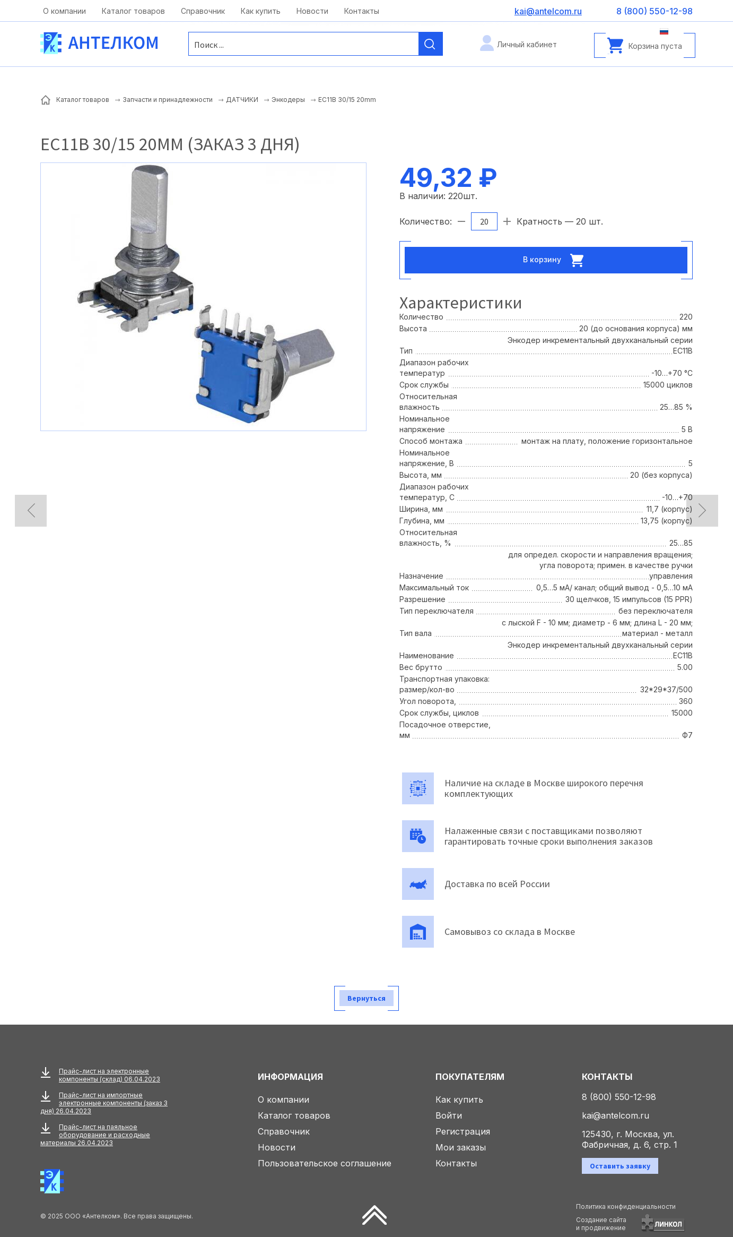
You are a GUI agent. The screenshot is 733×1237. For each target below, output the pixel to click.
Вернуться (366, 998)
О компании (64, 10)
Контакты (361, 10)
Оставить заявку (620, 1166)
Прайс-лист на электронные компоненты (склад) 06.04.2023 (109, 1075)
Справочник (203, 10)
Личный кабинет (527, 44)
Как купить (261, 10)
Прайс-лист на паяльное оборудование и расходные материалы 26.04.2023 (95, 1135)
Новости (312, 10)
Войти (448, 1115)
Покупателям (469, 1076)
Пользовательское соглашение (324, 1163)
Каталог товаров (133, 10)
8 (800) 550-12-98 (619, 1097)
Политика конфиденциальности (626, 1206)
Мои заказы (460, 1147)
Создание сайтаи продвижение (601, 1224)
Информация (290, 1076)
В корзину (556, 260)
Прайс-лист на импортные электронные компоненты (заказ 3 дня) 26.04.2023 (104, 1103)
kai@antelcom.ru (615, 1115)
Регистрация (462, 1131)
